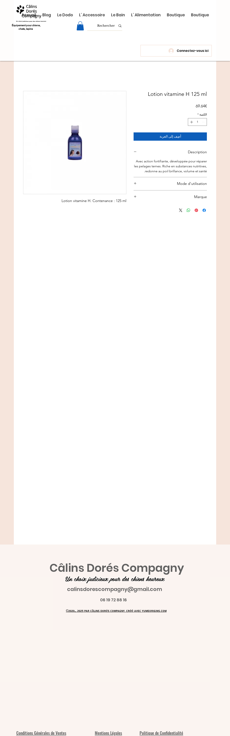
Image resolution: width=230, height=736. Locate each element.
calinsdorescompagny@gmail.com (114, 589)
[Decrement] (203, 122)
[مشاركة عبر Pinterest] (196, 210)
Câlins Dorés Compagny (117, 568)
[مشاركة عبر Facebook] (204, 210)
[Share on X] (180, 210)
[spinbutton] (197, 122)
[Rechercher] (106, 25)
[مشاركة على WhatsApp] (188, 210)
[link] (80, 25)
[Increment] (191, 122)
